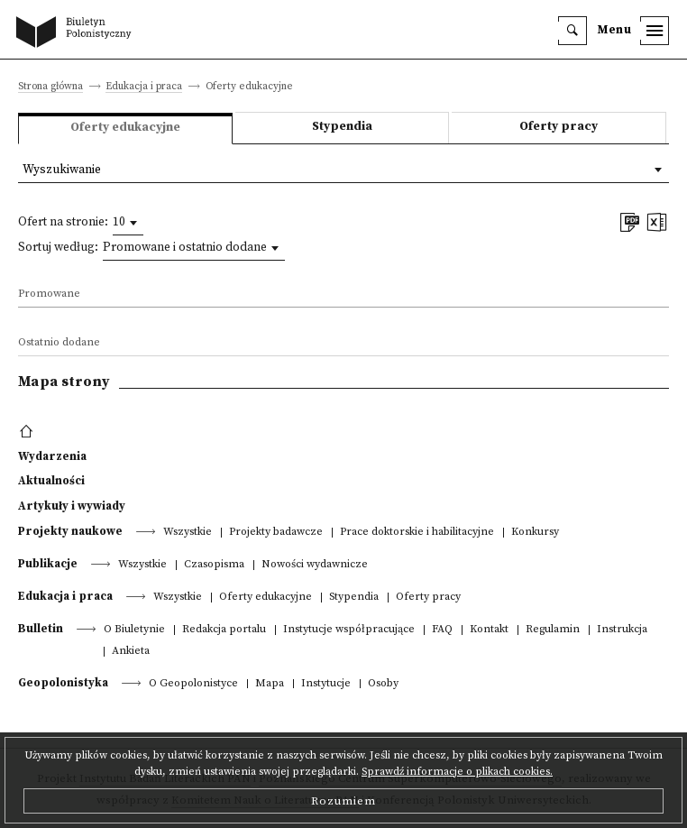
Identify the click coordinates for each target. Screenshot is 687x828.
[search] (572, 30)
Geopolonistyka (63, 683)
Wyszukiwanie (62, 170)
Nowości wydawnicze (314, 565)
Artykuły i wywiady (71, 506)
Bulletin (40, 628)
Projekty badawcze (276, 533)
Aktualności (51, 481)
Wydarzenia (52, 456)
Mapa (269, 684)
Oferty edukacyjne (265, 598)
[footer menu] (28, 432)
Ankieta (131, 652)
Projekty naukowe (70, 531)
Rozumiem (343, 801)
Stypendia (342, 126)
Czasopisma (214, 565)
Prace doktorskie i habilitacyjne (417, 533)
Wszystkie (187, 533)
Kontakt (489, 630)
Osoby (383, 684)
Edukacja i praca (143, 87)
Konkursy (535, 533)
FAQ (442, 630)
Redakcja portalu (224, 630)
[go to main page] (77, 33)
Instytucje (326, 684)
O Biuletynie (134, 630)
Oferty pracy (558, 126)
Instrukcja (622, 630)
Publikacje (48, 564)
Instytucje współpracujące (349, 630)
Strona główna (50, 87)
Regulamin (553, 630)
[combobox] (128, 222)
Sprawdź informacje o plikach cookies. (457, 771)
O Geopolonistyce (193, 684)
